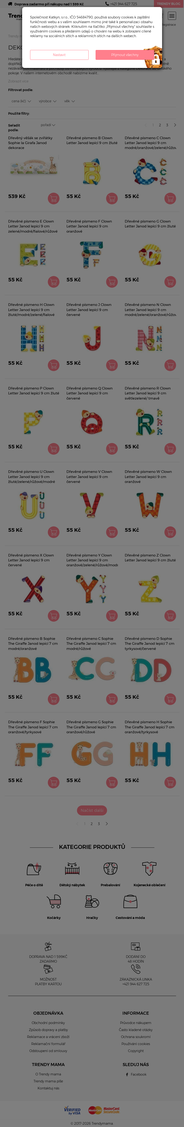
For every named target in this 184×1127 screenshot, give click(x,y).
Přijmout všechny (125, 55)
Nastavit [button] (59, 55)
